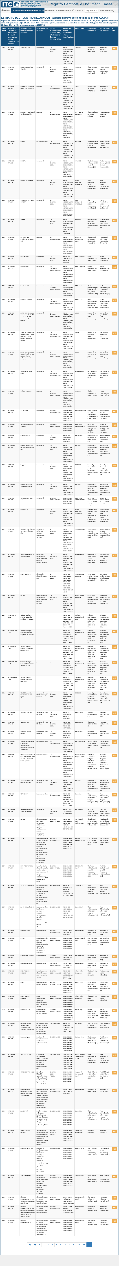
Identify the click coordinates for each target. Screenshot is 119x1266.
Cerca (77, 10)
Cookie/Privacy (106, 10)
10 (79, 1245)
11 (84, 1245)
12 (89, 1245)
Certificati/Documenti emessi (28, 10)
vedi (114, 48)
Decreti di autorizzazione (58, 10)
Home (5, 10)
